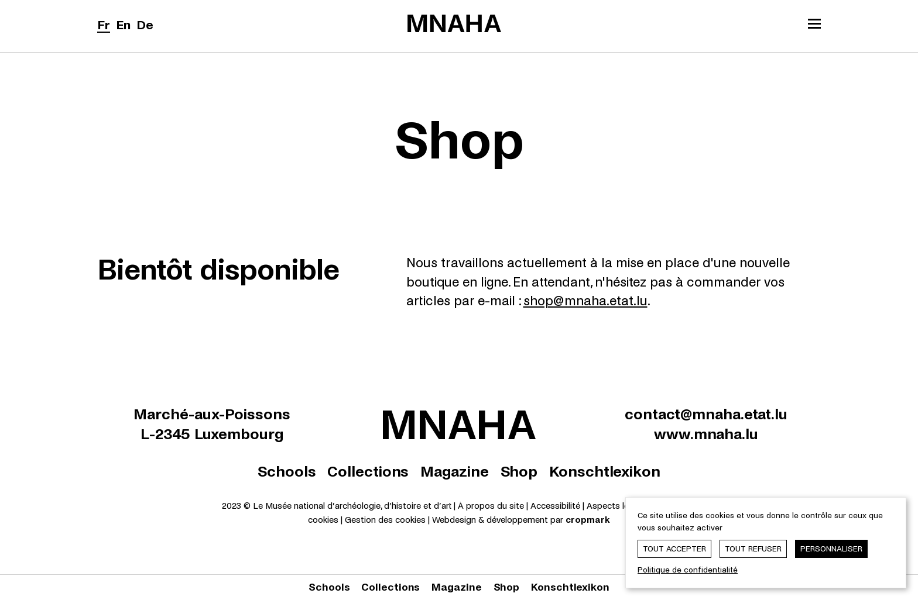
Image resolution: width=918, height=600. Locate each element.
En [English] (123, 25)
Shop (519, 472)
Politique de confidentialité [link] (688, 569)
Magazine (454, 472)
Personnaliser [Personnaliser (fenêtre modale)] (831, 548)
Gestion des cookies (385, 520)
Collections (368, 472)
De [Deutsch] (144, 25)
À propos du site (491, 506)
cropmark (588, 520)
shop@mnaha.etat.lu (585, 301)
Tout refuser (753, 548)
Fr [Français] (103, 25)
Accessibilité (556, 506)
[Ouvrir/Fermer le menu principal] (814, 25)
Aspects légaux (617, 506)
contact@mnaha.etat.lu (706, 414)
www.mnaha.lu (706, 434)
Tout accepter (674, 548)
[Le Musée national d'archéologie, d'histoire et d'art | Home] (454, 23)
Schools (287, 472)
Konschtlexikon (604, 472)
